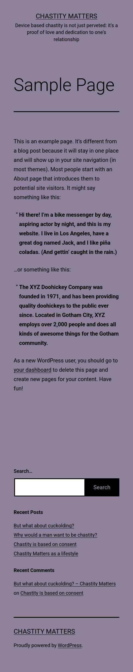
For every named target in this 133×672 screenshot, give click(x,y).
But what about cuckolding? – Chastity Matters (65, 584)
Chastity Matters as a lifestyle (46, 553)
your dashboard (32, 370)
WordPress (70, 645)
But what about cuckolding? (44, 525)
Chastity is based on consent (45, 544)
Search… (23, 471)
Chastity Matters (66, 16)
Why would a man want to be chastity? (55, 535)
